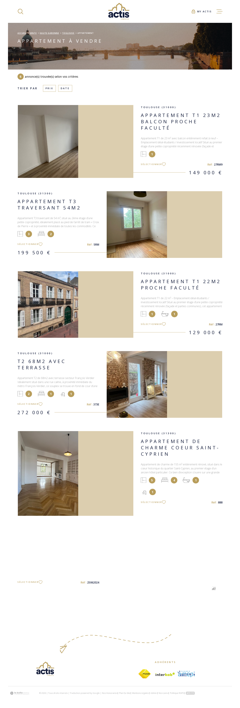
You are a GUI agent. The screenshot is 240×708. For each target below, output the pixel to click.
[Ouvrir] (21, 12)
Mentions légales (140, 693)
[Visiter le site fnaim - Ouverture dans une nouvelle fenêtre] (144, 674)
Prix (49, 88)
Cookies (190, 693)
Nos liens (163, 693)
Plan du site (124, 693)
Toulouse (68, 33)
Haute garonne (49, 33)
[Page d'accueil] (120, 11)
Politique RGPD (177, 693)
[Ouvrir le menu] (219, 12)
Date (65, 88)
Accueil (22, 33)
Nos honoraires (109, 693)
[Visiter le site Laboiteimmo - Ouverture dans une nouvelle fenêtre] (19, 693)
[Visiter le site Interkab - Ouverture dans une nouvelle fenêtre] (165, 674)
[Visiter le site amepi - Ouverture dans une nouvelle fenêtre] (186, 674)
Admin (153, 693)
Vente (33, 33)
